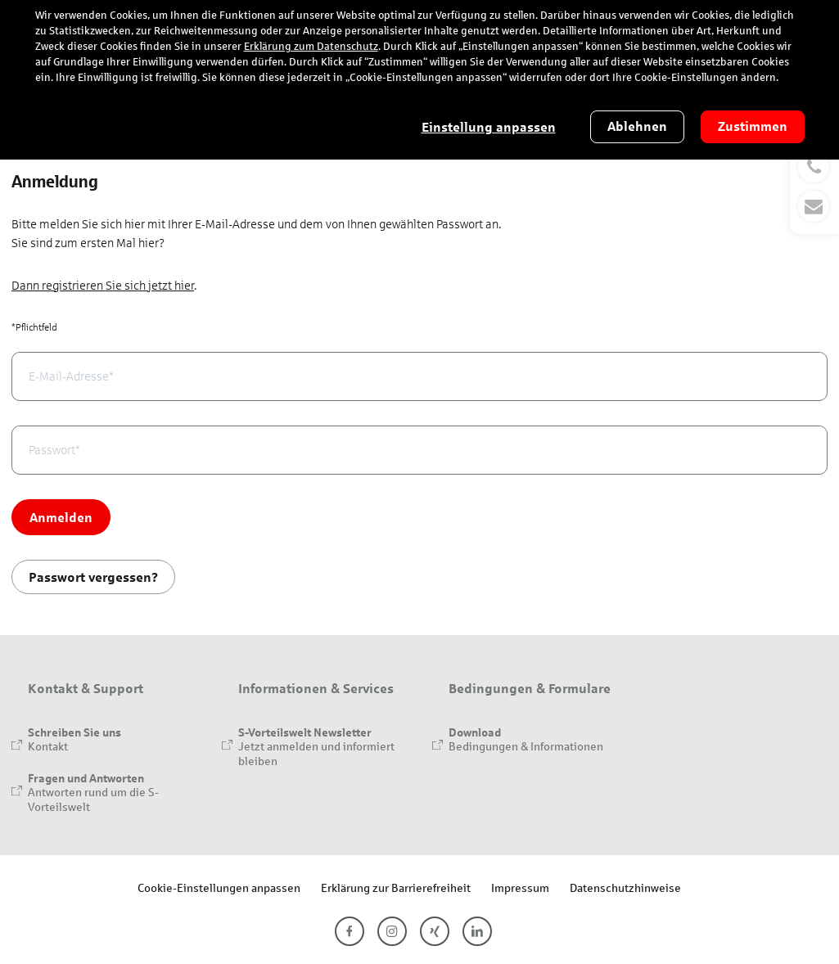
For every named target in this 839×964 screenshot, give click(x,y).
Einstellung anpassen (489, 127)
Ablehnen (637, 126)
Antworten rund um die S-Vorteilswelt (93, 799)
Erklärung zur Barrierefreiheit (396, 887)
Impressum (520, 887)
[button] (814, 186)
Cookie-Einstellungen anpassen (219, 887)
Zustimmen (752, 126)
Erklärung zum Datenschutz (311, 46)
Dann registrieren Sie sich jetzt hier (102, 285)
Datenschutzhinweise (625, 887)
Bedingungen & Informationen (526, 746)
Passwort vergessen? (93, 576)
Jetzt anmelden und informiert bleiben (316, 753)
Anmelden (60, 517)
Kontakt (48, 746)
